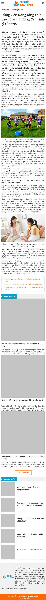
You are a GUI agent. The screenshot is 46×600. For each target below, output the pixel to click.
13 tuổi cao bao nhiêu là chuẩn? (30, 550)
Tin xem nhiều (9, 479)
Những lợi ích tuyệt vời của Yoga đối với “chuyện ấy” (23, 284)
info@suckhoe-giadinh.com (16, 589)
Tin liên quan (9, 296)
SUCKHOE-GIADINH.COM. (29, 596)
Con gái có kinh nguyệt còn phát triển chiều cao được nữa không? (30, 504)
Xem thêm (23, 472)
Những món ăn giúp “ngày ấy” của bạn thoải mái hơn (22, 280)
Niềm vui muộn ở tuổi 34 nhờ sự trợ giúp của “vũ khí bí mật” (24, 288)
